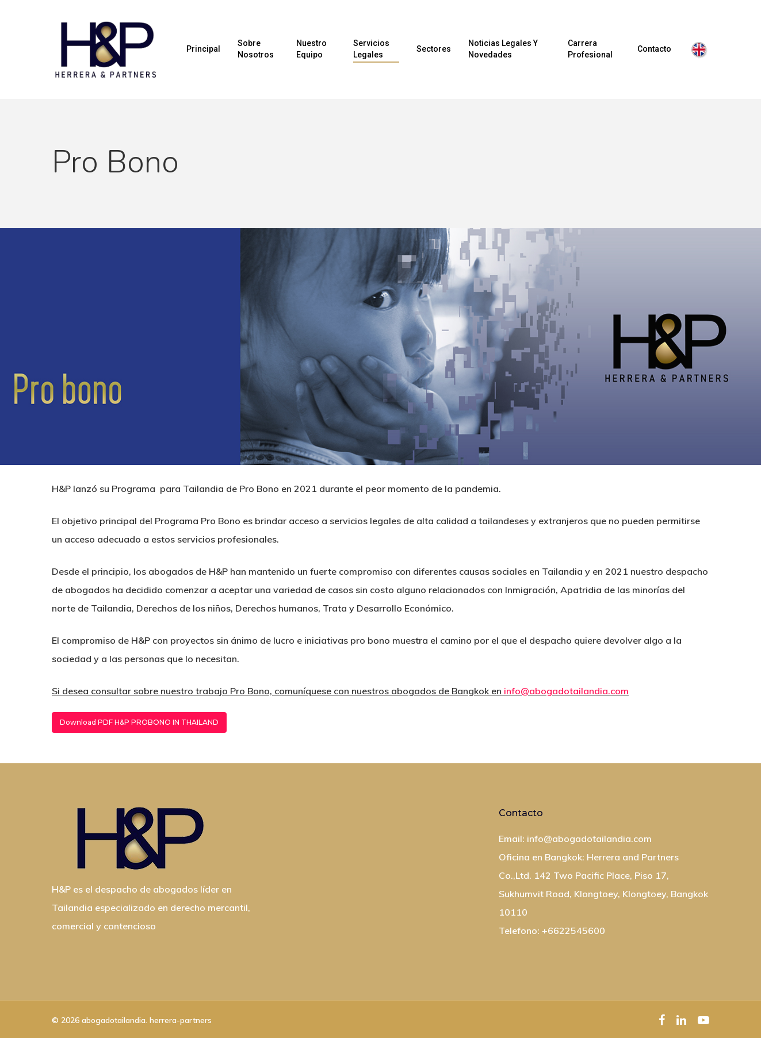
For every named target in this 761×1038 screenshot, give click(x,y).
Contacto (654, 48)
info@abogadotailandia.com (566, 691)
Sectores (433, 48)
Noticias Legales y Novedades (503, 49)
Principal (203, 48)
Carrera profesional (590, 49)
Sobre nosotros (256, 49)
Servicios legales (371, 49)
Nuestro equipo (311, 49)
